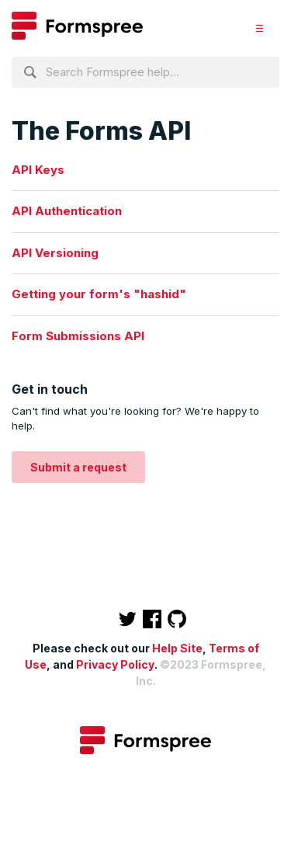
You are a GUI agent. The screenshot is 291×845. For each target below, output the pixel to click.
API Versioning (55, 252)
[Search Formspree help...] (145, 72)
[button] (260, 28)
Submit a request (78, 467)
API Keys (38, 169)
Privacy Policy (115, 664)
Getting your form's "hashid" (99, 294)
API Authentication (67, 210)
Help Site (177, 648)
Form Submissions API (78, 336)
